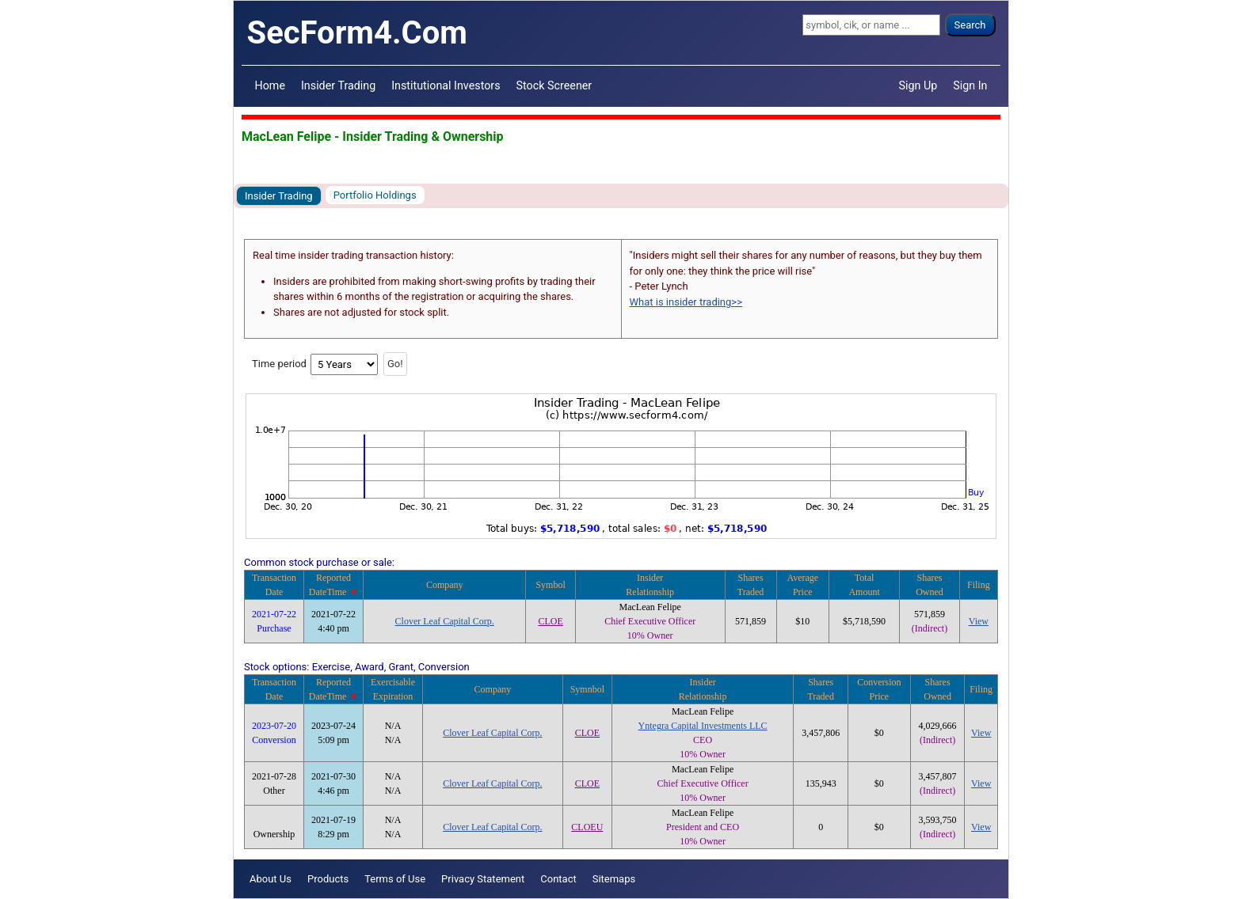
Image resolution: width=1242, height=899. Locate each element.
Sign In (970, 85)
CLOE (550, 621)
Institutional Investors (445, 85)
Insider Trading (338, 85)
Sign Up (918, 85)
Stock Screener (554, 85)
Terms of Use (394, 879)
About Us (270, 879)
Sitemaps (614, 879)
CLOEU (587, 827)
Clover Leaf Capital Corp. (444, 621)
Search (970, 25)
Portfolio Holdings (375, 195)
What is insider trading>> (686, 302)
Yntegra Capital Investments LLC (703, 725)
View (979, 621)
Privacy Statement (482, 879)
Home (270, 85)
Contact (558, 879)
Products (328, 879)
